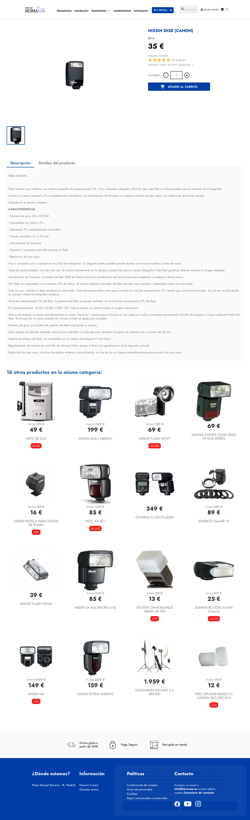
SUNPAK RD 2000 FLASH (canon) (214, 609)
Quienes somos (89, 789)
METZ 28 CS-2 (36, 438)
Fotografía (141, 11)
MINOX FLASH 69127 (154, 438)
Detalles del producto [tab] (57, 163)
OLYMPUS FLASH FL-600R (154, 517)
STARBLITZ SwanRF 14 (213, 521)
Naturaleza (81, 11)
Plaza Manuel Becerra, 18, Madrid (53, 785)
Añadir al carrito (179, 86)
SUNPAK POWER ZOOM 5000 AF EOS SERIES (213, 436)
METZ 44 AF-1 (95, 521)
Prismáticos (64, 11)
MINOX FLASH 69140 (36, 603)
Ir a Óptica (160, 10)
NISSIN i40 (36, 694)
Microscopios (122, 11)
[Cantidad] (176, 75)
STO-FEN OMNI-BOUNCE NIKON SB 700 (154, 609)
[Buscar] (188, 9)
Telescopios (98, 11)
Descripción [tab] (20, 163)
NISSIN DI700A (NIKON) (95, 694)
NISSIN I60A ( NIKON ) (95, 438)
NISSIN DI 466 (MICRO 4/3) (95, 607)
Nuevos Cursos (88, 785)
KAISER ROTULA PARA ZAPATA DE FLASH (36, 523)
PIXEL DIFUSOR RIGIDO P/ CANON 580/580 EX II (214, 696)
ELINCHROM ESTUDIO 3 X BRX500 (154, 692)
